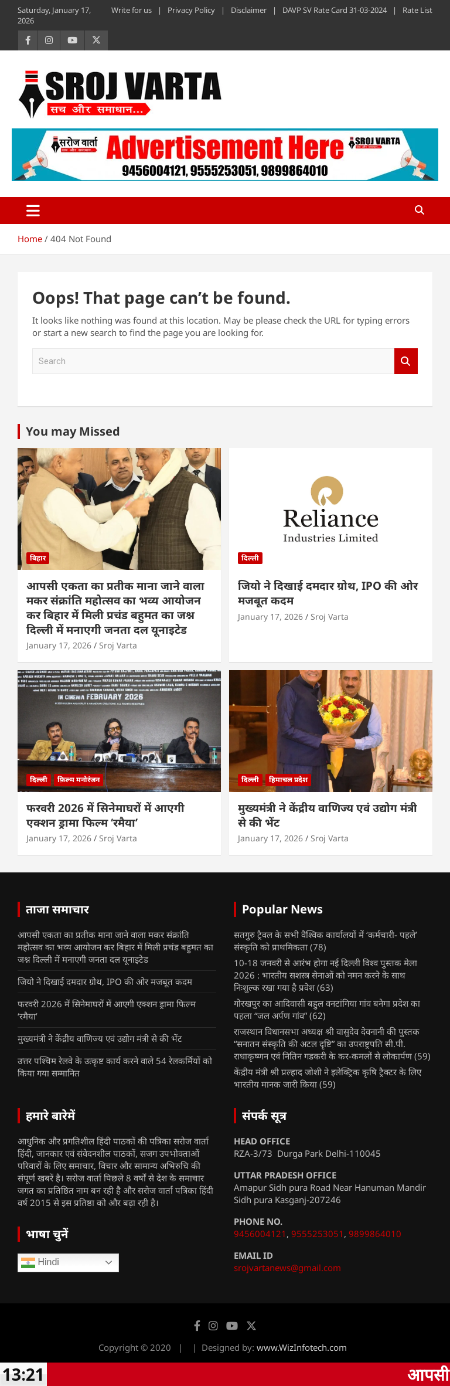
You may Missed (73, 431)
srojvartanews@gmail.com (287, 1267)
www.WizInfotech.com (302, 1347)
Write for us (131, 10)
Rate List (417, 10)
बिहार (38, 558)
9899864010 (375, 1233)
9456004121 (260, 1233)
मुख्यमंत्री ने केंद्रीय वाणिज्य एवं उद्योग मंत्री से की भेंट (327, 815)
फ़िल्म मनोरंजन (78, 779)
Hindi (40, 1263)
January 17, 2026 (58, 645)
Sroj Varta (118, 645)
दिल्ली (250, 558)
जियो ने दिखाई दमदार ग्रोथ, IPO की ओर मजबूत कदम (328, 593)
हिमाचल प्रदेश (288, 779)
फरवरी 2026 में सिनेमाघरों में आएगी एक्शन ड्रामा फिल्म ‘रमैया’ (105, 815)
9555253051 (317, 1233)
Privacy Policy (191, 10)
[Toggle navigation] (33, 210)
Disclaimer (249, 10)
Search (406, 361)
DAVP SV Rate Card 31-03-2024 (334, 10)
